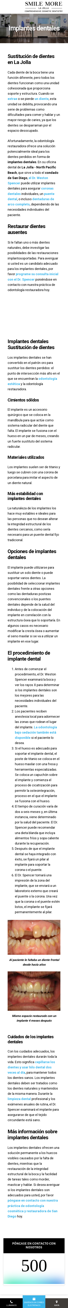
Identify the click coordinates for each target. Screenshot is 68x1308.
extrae (12, 99)
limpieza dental (19, 1099)
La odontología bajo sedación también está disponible (36, 732)
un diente (42, 99)
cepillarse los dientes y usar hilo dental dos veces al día (31, 1067)
